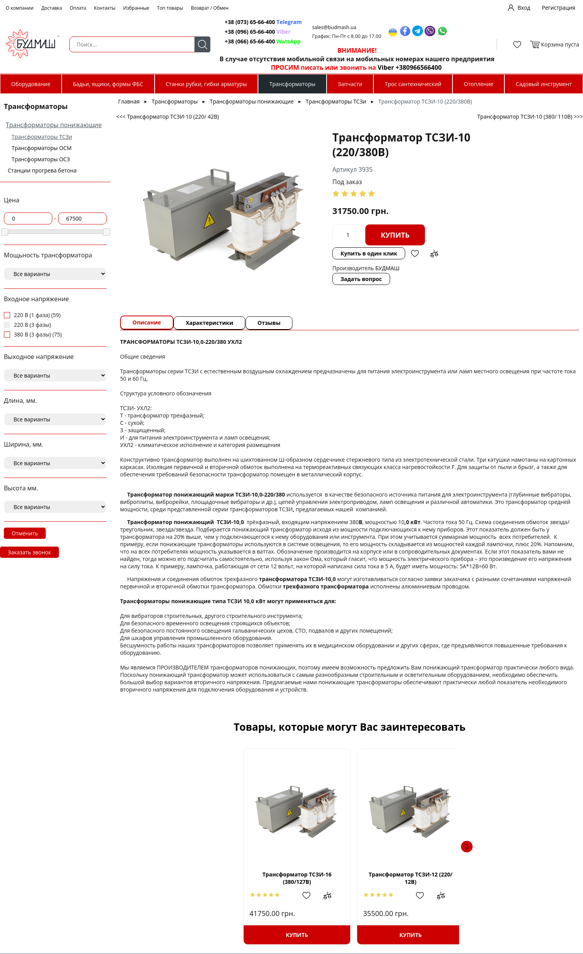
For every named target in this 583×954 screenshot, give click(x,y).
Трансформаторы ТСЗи (42, 136)
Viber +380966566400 (403, 67)
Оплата (78, 8)
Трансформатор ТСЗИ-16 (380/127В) (187, 878)
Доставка (51, 8)
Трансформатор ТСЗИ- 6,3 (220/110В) (512, 878)
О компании (20, 8)
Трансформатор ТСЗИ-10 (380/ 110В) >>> (530, 116)
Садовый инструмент (544, 84)
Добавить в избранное (365, 253)
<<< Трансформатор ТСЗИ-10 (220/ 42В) (167, 116)
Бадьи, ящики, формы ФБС (108, 84)
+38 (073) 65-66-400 (244, 22)
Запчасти (350, 84)
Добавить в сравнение (385, 253)
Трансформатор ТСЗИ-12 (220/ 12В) (295, 878)
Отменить (25, 533)
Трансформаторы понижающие (53, 125)
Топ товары (170, 8)
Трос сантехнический (413, 84)
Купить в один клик (319, 253)
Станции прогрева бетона (42, 170)
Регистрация (558, 7)
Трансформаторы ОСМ (42, 148)
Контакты (105, 8)
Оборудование (30, 84)
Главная (129, 101)
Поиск (196, 44)
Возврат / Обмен (210, 8)
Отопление (478, 84)
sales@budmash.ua (330, 27)
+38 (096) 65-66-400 (244, 31)
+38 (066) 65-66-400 (244, 41)
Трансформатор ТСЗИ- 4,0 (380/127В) (404, 878)
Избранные (136, 8)
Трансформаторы (292, 84)
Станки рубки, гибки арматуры (206, 84)
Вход (524, 7)
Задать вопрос (311, 279)
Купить (345, 235)
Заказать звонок (29, 552)
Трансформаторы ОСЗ (41, 159)
